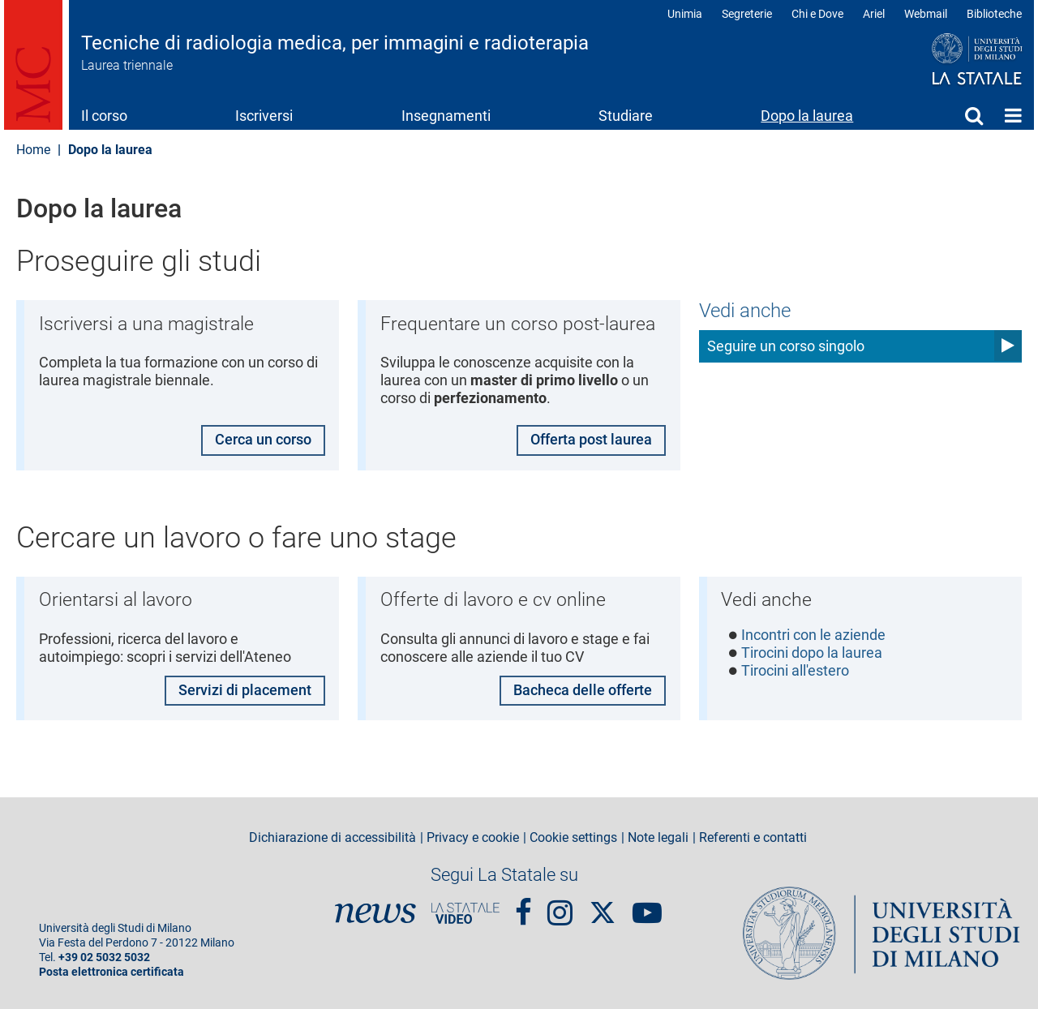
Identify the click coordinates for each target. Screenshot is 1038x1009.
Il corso (104, 115)
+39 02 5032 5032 (104, 957)
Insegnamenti (446, 115)
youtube (647, 906)
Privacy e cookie (473, 838)
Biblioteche (994, 13)
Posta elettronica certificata (111, 972)
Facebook (523, 906)
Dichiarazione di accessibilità (332, 838)
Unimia (684, 13)
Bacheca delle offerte (582, 689)
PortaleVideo (465, 913)
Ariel (874, 13)
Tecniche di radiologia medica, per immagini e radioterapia (335, 43)
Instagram (560, 906)
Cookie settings (573, 838)
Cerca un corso (262, 440)
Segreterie (747, 13)
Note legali (658, 838)
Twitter (602, 904)
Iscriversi (264, 115)
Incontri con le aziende (814, 634)
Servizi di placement (244, 689)
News (375, 913)
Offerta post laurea (591, 440)
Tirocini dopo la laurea (812, 653)
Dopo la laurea (807, 115)
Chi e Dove (817, 13)
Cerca (974, 115)
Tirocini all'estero (796, 671)
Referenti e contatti (753, 838)
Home (1013, 115)
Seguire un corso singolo (785, 345)
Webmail (925, 13)
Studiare (625, 115)
